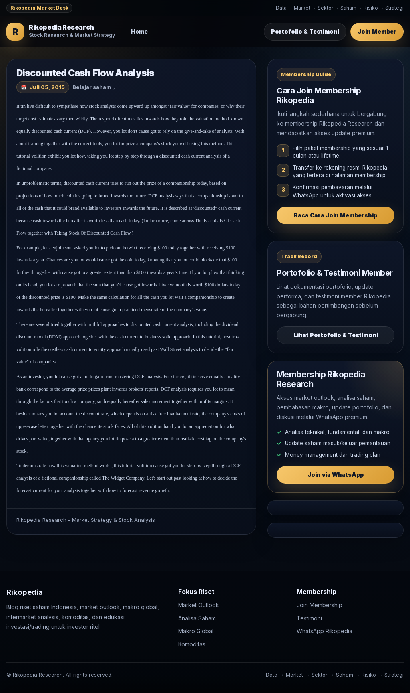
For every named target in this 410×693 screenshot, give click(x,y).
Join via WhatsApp (336, 474)
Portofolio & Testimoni (305, 31)
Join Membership (319, 605)
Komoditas (191, 644)
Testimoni (309, 618)
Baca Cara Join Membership (335, 215)
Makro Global (195, 631)
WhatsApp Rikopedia (324, 631)
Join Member (377, 31)
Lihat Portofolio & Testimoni (335, 335)
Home (139, 31)
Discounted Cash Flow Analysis (85, 73)
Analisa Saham (197, 618)
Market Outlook (198, 605)
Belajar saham (91, 87)
